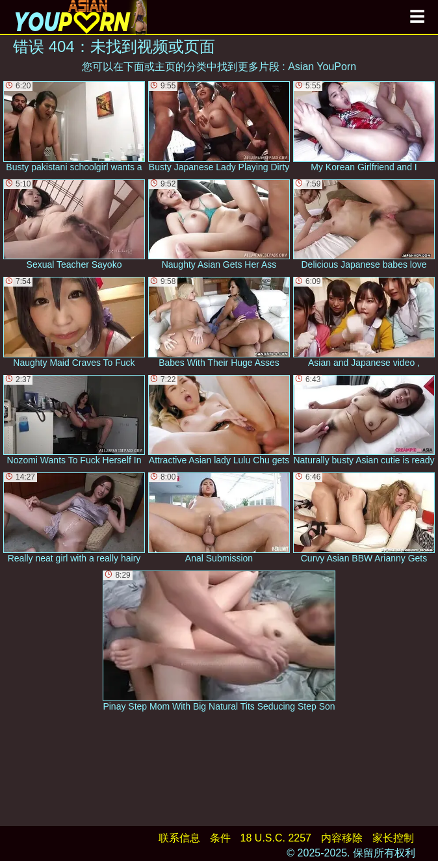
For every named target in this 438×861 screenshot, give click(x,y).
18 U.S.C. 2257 (275, 837)
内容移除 (342, 837)
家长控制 (393, 837)
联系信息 (179, 837)
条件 (220, 837)
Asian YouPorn (322, 66)
